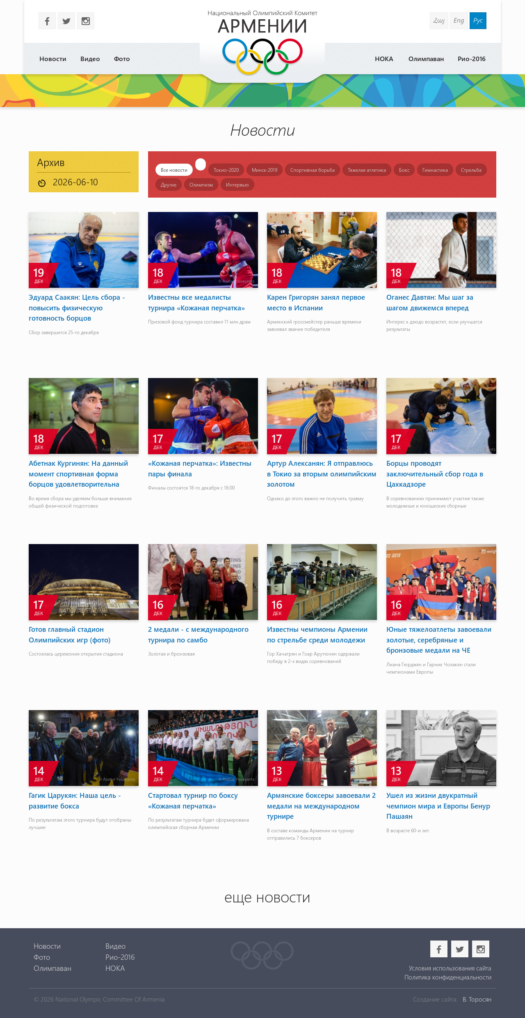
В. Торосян (477, 999)
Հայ (439, 20)
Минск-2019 (264, 169)
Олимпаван (426, 58)
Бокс (404, 169)
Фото (122, 58)
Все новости (174, 169)
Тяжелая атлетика (367, 169)
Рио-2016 (472, 58)
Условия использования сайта (450, 968)
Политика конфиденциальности (447, 977)
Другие (168, 184)
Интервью (237, 184)
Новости (52, 58)
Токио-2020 (226, 169)
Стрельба (471, 169)
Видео (90, 58)
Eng (459, 20)
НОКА (384, 58)
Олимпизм (201, 184)
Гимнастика (435, 169)
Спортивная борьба (312, 169)
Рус (478, 20)
